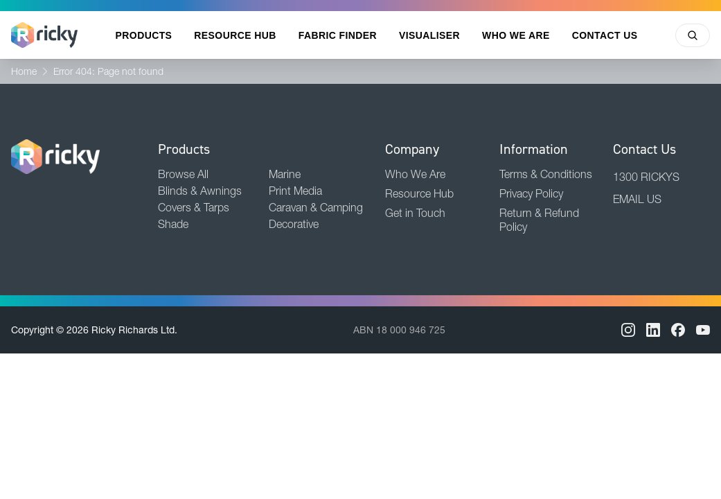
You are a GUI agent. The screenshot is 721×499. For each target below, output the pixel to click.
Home (24, 71)
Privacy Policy (531, 193)
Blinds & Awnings (200, 191)
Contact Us (605, 35)
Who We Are (516, 35)
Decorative (294, 224)
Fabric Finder (338, 35)
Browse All (183, 174)
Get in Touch (415, 213)
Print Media (295, 191)
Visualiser (429, 35)
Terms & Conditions (545, 174)
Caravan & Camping (316, 207)
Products (144, 35)
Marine (285, 174)
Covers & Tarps (193, 207)
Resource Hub (235, 35)
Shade (173, 224)
